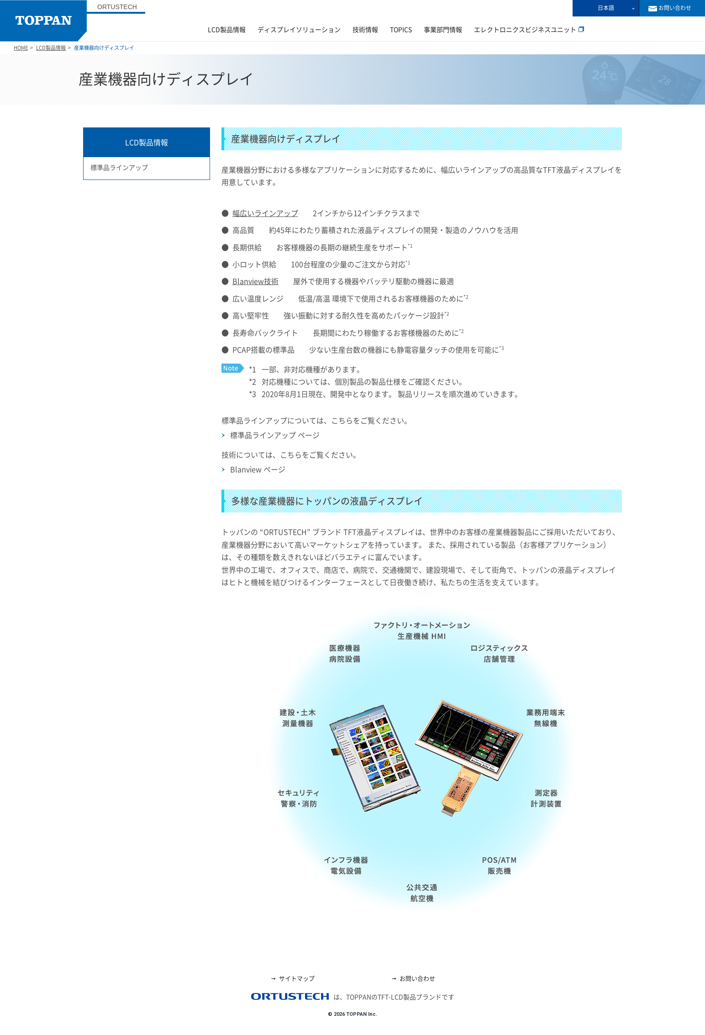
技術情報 (365, 29)
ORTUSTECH (117, 7)
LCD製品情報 (227, 29)
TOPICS (401, 29)
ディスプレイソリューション (299, 29)
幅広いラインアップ (265, 213)
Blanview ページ (257, 469)
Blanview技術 (255, 281)
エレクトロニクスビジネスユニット (529, 29)
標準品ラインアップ (119, 167)
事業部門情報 (443, 29)
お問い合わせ (413, 978)
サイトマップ (292, 978)
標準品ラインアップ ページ (275, 435)
